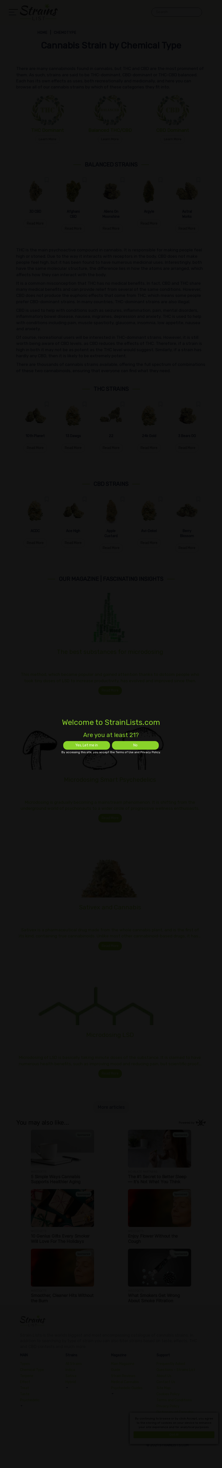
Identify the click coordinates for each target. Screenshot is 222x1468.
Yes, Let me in (86, 745)
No (135, 745)
